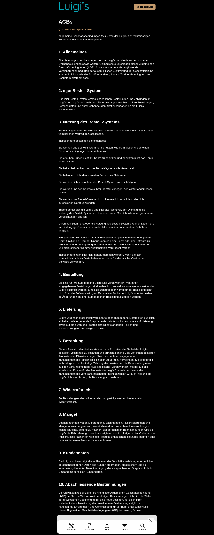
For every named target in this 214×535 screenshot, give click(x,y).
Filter (125, 527)
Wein (107, 527)
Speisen (71, 527)
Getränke (89, 527)
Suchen (143, 527)
